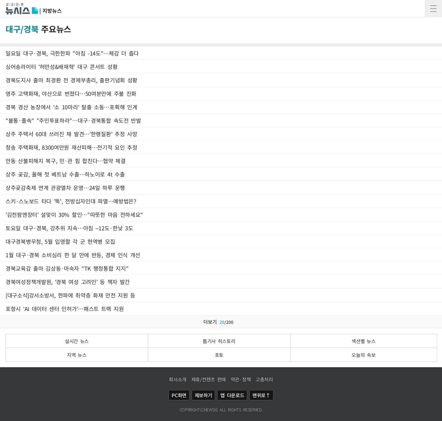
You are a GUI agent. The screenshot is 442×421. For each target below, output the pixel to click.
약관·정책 (241, 379)
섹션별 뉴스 (363, 341)
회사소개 (177, 379)
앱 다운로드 (232, 395)
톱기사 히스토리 (219, 341)
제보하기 (203, 395)
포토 (219, 354)
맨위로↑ (261, 395)
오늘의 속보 (363, 354)
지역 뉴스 (77, 354)
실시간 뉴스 (77, 341)
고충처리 (264, 379)
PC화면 (179, 395)
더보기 (221, 321)
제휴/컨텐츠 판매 (208, 379)
